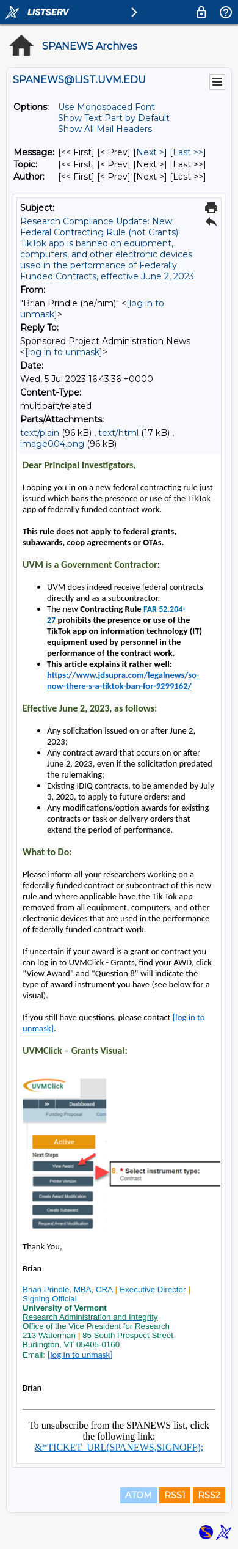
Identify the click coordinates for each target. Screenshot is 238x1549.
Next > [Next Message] (150, 152)
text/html (118, 432)
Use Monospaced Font (106, 106)
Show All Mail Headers (105, 128)
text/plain (39, 432)
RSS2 (209, 1495)
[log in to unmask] (64, 352)
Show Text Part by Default (114, 117)
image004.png (52, 443)
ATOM (138, 1495)
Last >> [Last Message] (188, 152)
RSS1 (175, 1495)
